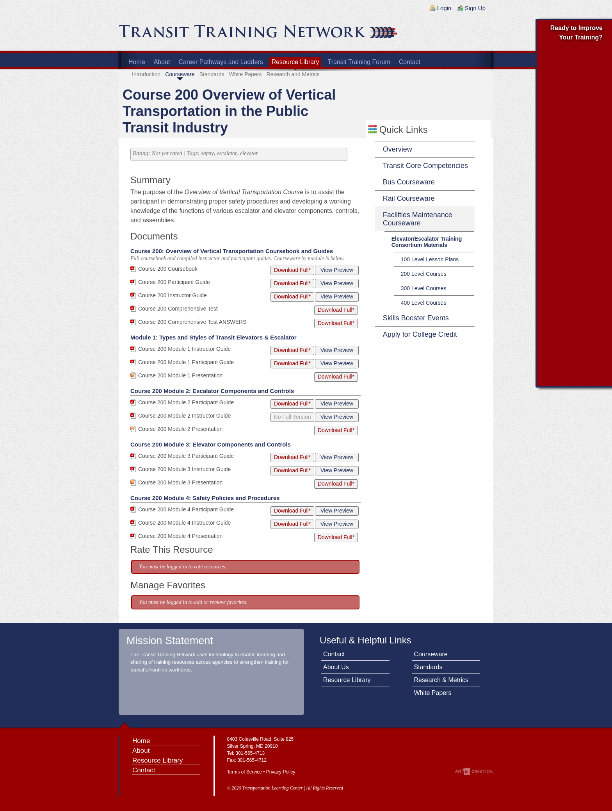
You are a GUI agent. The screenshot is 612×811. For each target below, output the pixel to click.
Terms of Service (244, 772)
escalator (227, 153)
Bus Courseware (409, 182)
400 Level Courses (424, 303)
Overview (397, 149)
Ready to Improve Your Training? (576, 33)
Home (136, 62)
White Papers (245, 74)
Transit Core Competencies (425, 166)
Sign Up (475, 8)
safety (207, 153)
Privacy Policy (280, 772)
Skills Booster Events (416, 318)
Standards (211, 74)
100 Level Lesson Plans (430, 259)
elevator (249, 153)
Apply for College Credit (420, 334)
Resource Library (295, 62)
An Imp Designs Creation (473, 771)
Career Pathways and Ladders (221, 62)
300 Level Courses (424, 288)
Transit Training (212, 34)
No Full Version (292, 417)
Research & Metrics (441, 680)
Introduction (146, 74)
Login (444, 8)
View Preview (336, 270)
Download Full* (292, 270)
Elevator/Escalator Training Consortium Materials (426, 242)
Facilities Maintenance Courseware (417, 219)
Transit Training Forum (358, 62)
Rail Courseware (409, 198)
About (162, 62)
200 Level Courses (424, 274)
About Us (336, 667)
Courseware (179, 74)
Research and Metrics (293, 74)
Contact (409, 62)
